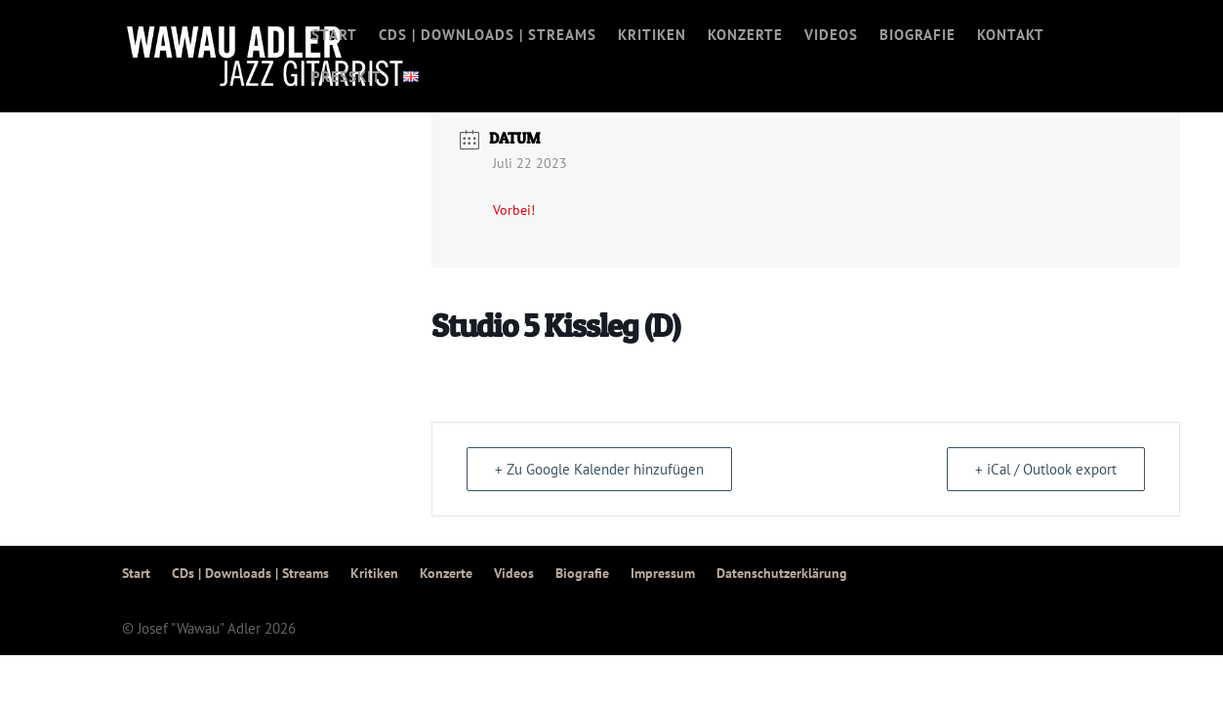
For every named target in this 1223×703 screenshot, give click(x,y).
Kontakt (1010, 36)
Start (334, 36)
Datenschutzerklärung (781, 573)
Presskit (346, 78)
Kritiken (652, 36)
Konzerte (745, 36)
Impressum (663, 573)
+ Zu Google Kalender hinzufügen (599, 469)
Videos (831, 36)
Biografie (917, 36)
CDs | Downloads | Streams (487, 36)
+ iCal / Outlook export (1046, 469)
